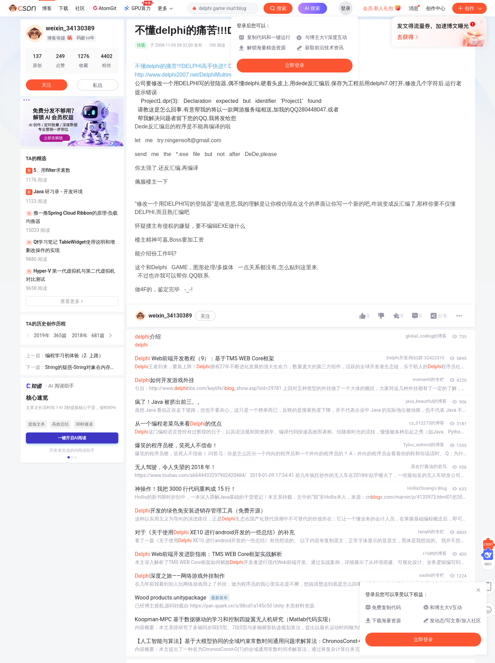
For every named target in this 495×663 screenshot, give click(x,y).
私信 (97, 85)
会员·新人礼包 (382, 7)
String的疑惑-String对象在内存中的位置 (80, 367)
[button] (66, 141)
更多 (165, 8)
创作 (469, 8)
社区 (80, 8)
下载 (63, 8)
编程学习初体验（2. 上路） (74, 355)
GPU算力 (138, 6)
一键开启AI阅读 (72, 438)
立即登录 (294, 65)
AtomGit (104, 8)
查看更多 (72, 301)
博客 (47, 8)
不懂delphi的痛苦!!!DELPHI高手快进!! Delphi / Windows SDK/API (214, 66)
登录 (345, 8)
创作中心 (435, 8)
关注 (205, 316)
